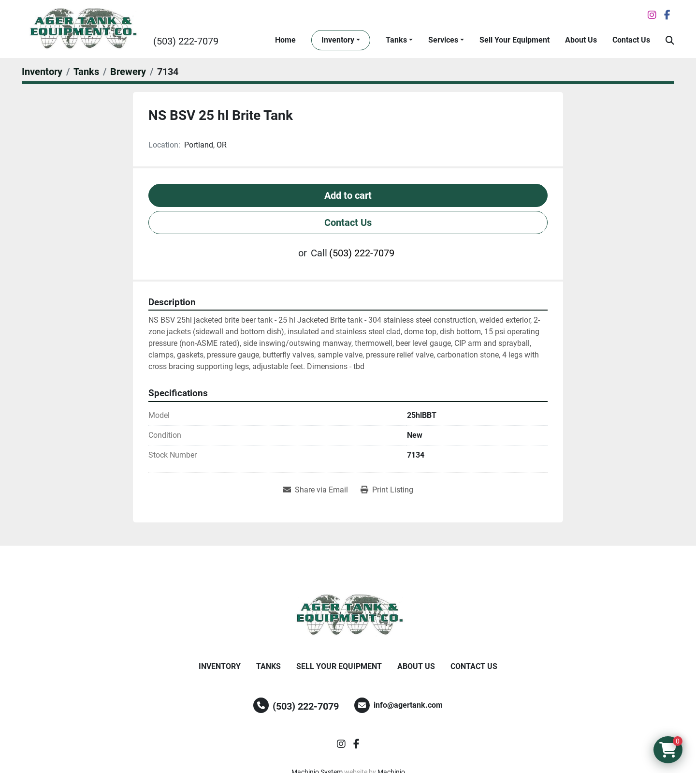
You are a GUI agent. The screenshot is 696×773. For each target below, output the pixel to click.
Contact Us (631, 40)
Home (285, 40)
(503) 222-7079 (185, 41)
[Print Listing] (387, 490)
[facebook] (667, 15)
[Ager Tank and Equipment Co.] (348, 615)
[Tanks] (86, 71)
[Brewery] (128, 71)
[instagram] (652, 15)
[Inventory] (42, 71)
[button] (340, 40)
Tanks (396, 40)
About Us (581, 40)
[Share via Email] (315, 490)
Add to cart (348, 195)
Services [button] (443, 40)
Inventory (337, 40)
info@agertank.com (408, 705)
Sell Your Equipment (514, 40)
